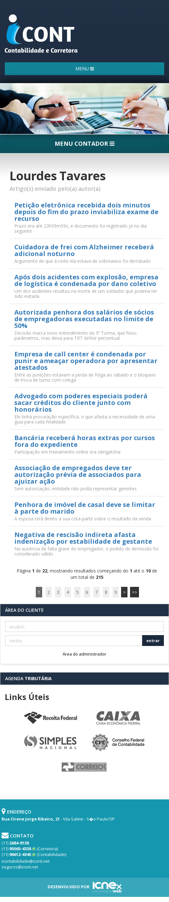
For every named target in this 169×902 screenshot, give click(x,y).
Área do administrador (84, 654)
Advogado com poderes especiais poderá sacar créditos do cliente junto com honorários (81, 403)
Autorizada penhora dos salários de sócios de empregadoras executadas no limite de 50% (84, 319)
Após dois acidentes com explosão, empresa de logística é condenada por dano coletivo (86, 280)
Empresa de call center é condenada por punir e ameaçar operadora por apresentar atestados (85, 361)
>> (134, 592)
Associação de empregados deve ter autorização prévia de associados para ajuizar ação (77, 474)
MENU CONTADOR (84, 143)
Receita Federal (50, 718)
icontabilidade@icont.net (26, 861)
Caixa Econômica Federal (118, 718)
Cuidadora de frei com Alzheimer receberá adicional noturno (84, 250)
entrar (153, 640)
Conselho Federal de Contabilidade (118, 743)
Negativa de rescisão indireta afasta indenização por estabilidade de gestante (83, 538)
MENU (84, 69)
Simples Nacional (50, 743)
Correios (84, 767)
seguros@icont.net (20, 867)
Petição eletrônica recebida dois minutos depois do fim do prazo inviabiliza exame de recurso (86, 212)
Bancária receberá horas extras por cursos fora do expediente (84, 441)
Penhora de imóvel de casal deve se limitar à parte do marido (84, 508)
